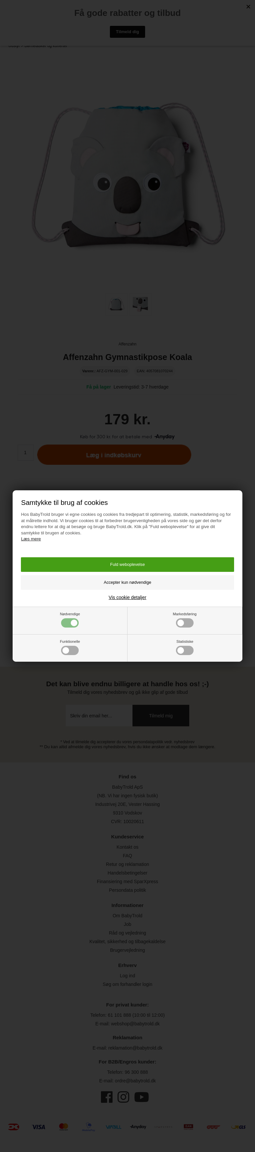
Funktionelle (70, 647)
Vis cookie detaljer (127, 597)
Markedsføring (185, 620)
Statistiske (185, 647)
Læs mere (31, 538)
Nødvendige (70, 620)
